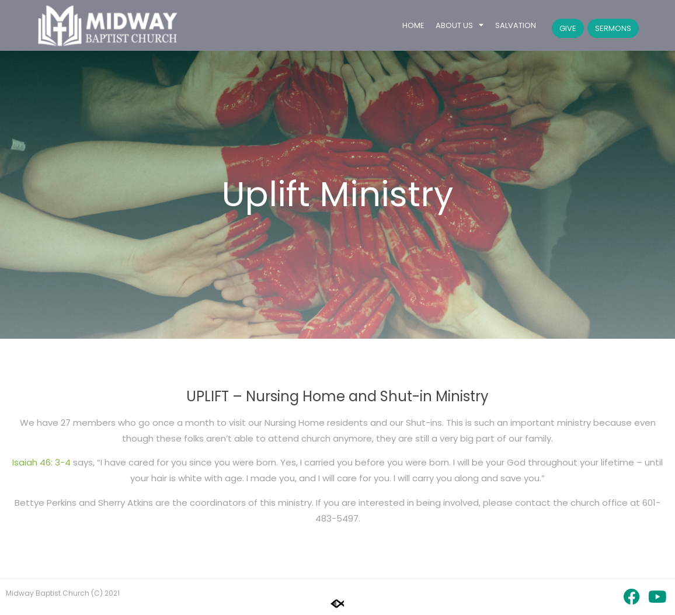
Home (413, 25)
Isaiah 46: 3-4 (41, 462)
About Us (459, 25)
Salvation (515, 25)
